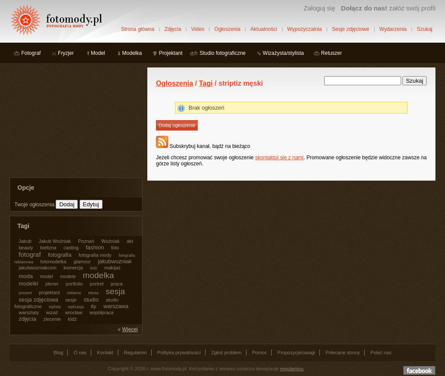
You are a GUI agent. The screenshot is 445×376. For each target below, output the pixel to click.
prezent (25, 293)
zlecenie (52, 319)
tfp (93, 306)
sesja (115, 291)
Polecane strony (342, 352)
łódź (72, 319)
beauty (26, 247)
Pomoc (259, 352)
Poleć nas (380, 352)
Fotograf (31, 53)
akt (129, 241)
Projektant (171, 53)
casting (71, 247)
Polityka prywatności (179, 352)
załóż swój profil (388, 8)
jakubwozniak (115, 261)
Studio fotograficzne (222, 53)
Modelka (132, 53)
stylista (55, 307)
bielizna (48, 247)
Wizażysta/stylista (283, 53)
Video (197, 29)
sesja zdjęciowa (38, 299)
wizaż (52, 312)
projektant (49, 292)
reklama (74, 293)
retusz (93, 293)
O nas (80, 352)
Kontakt (105, 352)
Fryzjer (66, 53)
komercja (73, 267)
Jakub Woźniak (55, 241)
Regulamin (135, 352)
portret (97, 283)
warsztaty (29, 312)
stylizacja (76, 307)
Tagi (206, 83)
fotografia (59, 255)
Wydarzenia (393, 29)
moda (26, 276)
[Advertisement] (75, 121)
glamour (82, 261)
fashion (95, 247)
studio (91, 299)
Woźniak (110, 241)
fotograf (30, 254)
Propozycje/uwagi (296, 352)
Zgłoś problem (226, 352)
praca (117, 283)
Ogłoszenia (227, 29)
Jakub (25, 241)
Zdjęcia (172, 29)
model (46, 276)
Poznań (86, 241)
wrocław (74, 312)
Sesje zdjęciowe (350, 29)
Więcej (130, 329)
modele (68, 276)
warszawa (116, 306)
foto (115, 247)
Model (98, 53)
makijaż (112, 267)
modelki (28, 283)
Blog (58, 352)
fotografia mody (95, 255)
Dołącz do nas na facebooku (419, 370)
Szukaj (424, 29)
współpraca (102, 312)
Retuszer (331, 53)
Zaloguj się (319, 8)
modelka (98, 275)
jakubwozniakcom (37, 267)
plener (52, 283)
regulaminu (291, 368)
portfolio (74, 283)
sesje (70, 299)
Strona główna (137, 29)
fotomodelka (53, 261)
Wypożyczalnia (304, 29)
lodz (93, 268)
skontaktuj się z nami (279, 157)
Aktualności (263, 29)
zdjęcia (27, 319)
